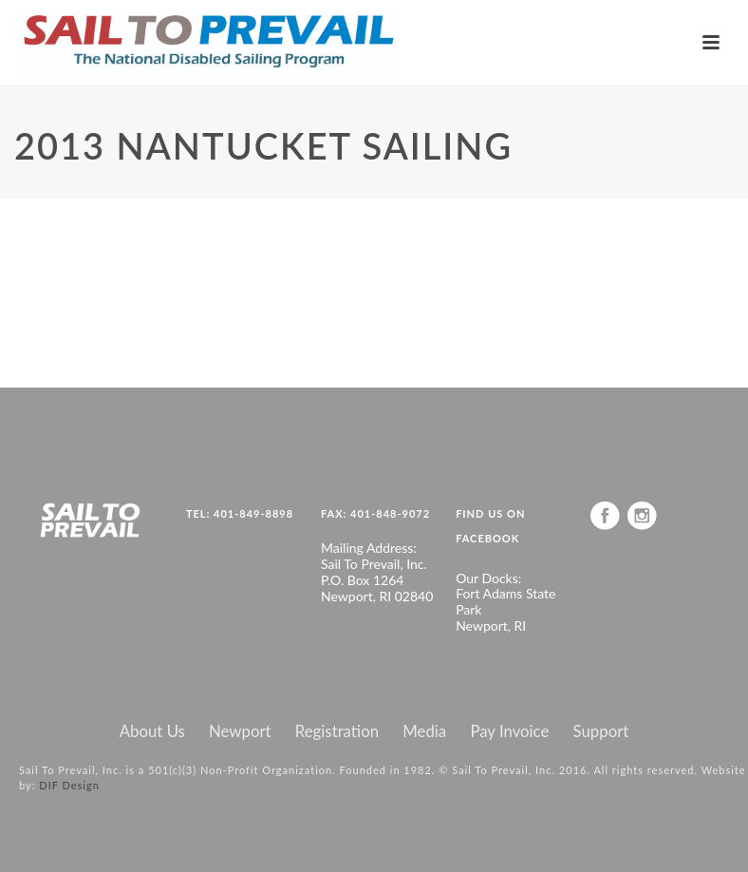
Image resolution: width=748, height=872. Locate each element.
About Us (152, 731)
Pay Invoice (509, 731)
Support (601, 731)
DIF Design (69, 785)
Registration (337, 731)
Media (424, 731)
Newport (240, 731)
